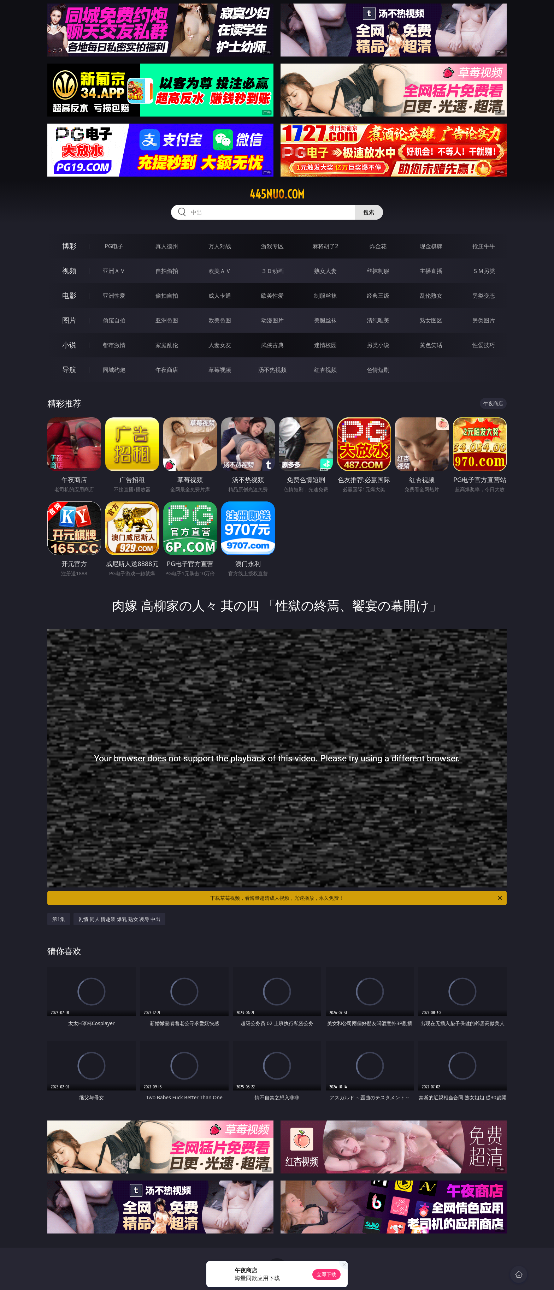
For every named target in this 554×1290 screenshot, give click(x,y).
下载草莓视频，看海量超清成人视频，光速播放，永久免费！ (356, 898)
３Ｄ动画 (272, 271)
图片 (69, 320)
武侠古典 (272, 345)
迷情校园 (325, 345)
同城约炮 (114, 370)
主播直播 (431, 271)
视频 (69, 270)
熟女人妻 (325, 271)
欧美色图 (219, 320)
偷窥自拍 (114, 320)
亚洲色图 (166, 320)
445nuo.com (277, 194)
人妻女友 (219, 345)
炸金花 (378, 246)
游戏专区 (272, 246)
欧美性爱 (272, 295)
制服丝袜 (325, 295)
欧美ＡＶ (219, 271)
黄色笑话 (431, 345)
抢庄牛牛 (483, 246)
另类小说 (378, 345)
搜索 (369, 212)
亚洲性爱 (114, 295)
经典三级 (378, 295)
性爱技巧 (483, 345)
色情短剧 (378, 370)
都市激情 (114, 345)
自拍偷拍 (166, 271)
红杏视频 (325, 370)
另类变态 (483, 295)
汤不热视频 (272, 370)
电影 (69, 295)
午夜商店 (166, 370)
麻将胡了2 (325, 246)
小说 (69, 345)
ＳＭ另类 (483, 271)
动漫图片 (272, 320)
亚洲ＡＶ (114, 271)
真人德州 (166, 246)
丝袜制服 (378, 271)
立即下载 (326, 1274)
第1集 (58, 919)
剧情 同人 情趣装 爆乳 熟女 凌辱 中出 (119, 919)
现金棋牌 (431, 246)
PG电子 (114, 246)
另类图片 (483, 320)
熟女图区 (431, 320)
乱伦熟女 (431, 295)
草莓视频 (219, 370)
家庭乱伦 (166, 345)
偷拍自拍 (166, 295)
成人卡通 (219, 295)
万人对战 (219, 246)
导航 (69, 369)
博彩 (69, 246)
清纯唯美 (378, 320)
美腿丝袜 (325, 320)
